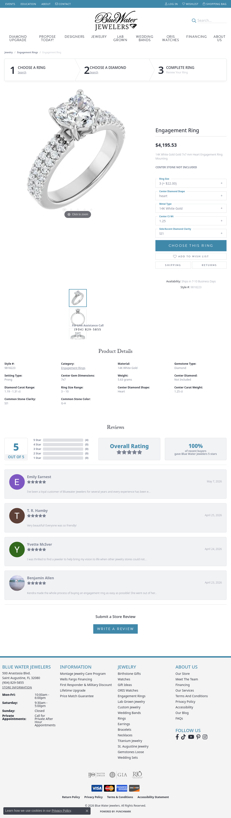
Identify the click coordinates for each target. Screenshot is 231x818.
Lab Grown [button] (120, 38)
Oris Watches (170, 38)
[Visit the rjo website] (137, 774)
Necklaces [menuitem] (125, 735)
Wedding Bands (144, 38)
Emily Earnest (39, 476)
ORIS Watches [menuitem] (128, 690)
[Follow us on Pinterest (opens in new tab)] (198, 737)
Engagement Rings (27, 52)
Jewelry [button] (99, 36)
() (86, 440)
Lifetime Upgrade (72, 690)
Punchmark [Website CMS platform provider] (123, 811)
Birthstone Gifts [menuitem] (129, 673)
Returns (209, 265)
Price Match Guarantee (76, 696)
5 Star (37, 440)
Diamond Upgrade (18, 38)
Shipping (173, 265)
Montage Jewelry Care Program (83, 673)
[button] (171, 4)
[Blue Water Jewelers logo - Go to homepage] (115, 20)
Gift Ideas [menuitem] (125, 685)
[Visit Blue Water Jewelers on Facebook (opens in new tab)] (177, 737)
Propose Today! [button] (47, 38)
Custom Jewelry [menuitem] (129, 707)
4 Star (37, 444)
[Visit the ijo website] (96, 774)
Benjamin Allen (40, 577)
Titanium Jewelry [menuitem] (130, 741)
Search (22, 72)
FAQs (179, 718)
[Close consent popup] (87, 810)
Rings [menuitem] (122, 718)
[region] (78, 152)
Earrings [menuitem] (124, 724)
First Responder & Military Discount (86, 685)
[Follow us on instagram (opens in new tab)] (205, 737)
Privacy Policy (185, 701)
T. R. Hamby (37, 510)
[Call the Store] (13, 682)
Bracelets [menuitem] (124, 729)
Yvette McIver (39, 544)
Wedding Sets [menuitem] (128, 757)
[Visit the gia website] (118, 774)
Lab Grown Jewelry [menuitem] (131, 701)
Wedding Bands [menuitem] (129, 713)
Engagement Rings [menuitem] (132, 696)
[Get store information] (17, 687)
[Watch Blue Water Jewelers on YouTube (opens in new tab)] (191, 737)
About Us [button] (219, 38)
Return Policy (71, 797)
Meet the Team (187, 679)
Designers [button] (75, 36)
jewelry (8, 52)
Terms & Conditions (120, 797)
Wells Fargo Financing (76, 679)
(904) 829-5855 (88, 329)
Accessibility (184, 707)
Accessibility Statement (153, 797)
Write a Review (115, 629)
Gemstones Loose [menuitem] (131, 752)
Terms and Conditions (192, 696)
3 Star (37, 449)
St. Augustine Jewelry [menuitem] (133, 746)
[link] (9, 4)
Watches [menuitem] (124, 679)
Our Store (183, 673)
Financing (196, 36)
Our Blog (182, 713)
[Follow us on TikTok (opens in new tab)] (183, 737)
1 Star (37, 458)
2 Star (37, 453)
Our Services (185, 690)
